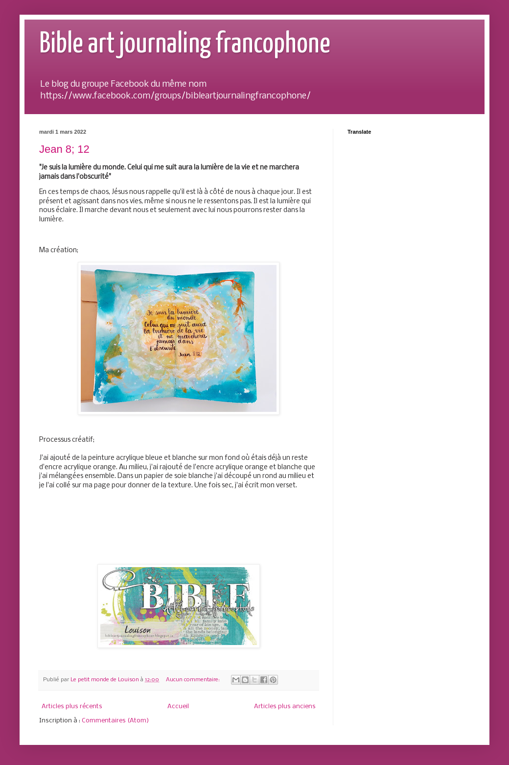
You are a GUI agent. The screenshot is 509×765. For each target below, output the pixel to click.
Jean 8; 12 (64, 149)
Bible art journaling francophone (184, 44)
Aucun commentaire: (193, 680)
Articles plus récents (72, 706)
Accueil (178, 706)
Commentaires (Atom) (115, 720)
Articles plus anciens (285, 706)
